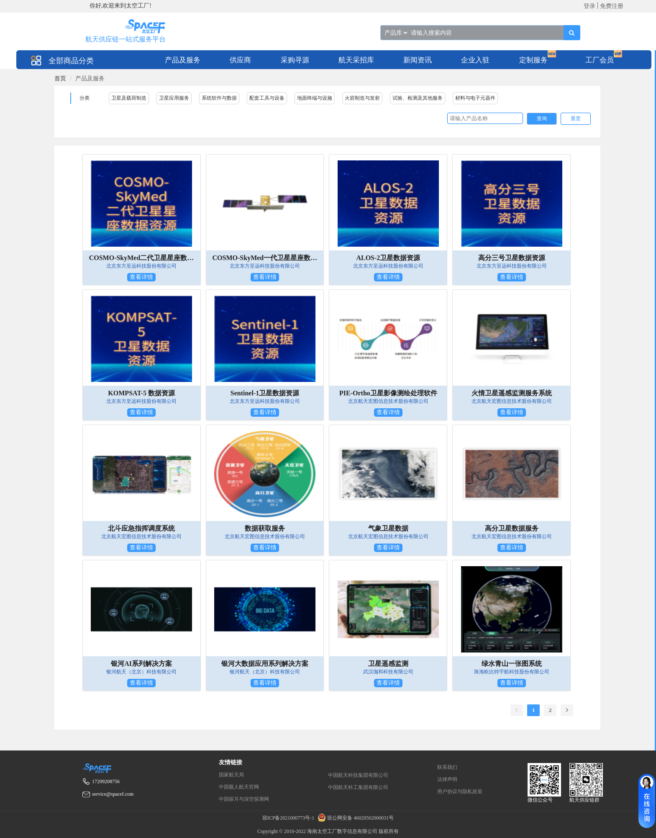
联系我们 (447, 767)
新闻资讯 (417, 60)
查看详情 (141, 277)
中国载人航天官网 (239, 787)
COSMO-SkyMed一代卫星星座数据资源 (265, 257)
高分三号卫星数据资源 (511, 257)
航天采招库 (356, 60)
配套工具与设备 (266, 98)
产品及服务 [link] (90, 78)
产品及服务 (182, 60)
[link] (60, 78)
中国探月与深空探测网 (244, 799)
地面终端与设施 (314, 98)
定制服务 (533, 60)
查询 (542, 118)
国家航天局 (231, 775)
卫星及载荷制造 (128, 98)
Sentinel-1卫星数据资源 (265, 393)
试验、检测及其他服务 (417, 98)
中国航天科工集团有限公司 (358, 787)
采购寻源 (295, 60)
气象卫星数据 (388, 528)
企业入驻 (475, 60)
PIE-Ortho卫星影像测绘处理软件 (388, 393)
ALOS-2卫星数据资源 (388, 257)
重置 (576, 118)
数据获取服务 (265, 528)
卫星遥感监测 (388, 663)
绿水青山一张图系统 (512, 663)
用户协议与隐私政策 (459, 791)
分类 (84, 98)
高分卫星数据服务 (511, 528)
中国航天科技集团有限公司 (358, 775)
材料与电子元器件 (475, 98)
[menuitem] (182, 59)
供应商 (240, 60)
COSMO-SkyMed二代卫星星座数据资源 (141, 257)
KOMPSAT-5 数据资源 (141, 393)
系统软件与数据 (219, 98)
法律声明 (447, 779)
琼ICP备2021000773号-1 (289, 818)
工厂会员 (599, 60)
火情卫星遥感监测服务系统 (512, 393)
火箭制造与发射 (362, 98)
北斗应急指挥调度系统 (141, 528)
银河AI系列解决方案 (141, 663)
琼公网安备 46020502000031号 (354, 818)
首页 (60, 78)
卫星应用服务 (174, 98)
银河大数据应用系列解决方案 (264, 663)
